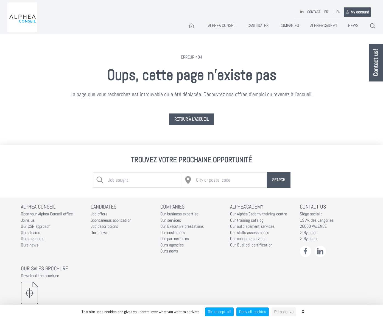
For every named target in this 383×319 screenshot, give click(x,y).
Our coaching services (248, 239)
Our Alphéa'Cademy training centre (258, 214)
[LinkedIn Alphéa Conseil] (320, 251)
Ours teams (30, 232)
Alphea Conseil (222, 25)
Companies (289, 25)
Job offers (99, 214)
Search (278, 180)
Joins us (28, 220)
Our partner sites (174, 239)
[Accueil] (191, 26)
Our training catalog (246, 220)
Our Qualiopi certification (251, 245)
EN (338, 12)
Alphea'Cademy (323, 25)
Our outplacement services (252, 226)
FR (326, 12)
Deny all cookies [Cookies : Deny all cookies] (252, 312)
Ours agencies (32, 239)
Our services (170, 220)
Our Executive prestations (182, 226)
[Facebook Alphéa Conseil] (305, 251)
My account (357, 12)
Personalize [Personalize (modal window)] (283, 312)
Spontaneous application (111, 220)
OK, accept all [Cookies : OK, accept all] (219, 312)
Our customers (172, 232)
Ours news (29, 245)
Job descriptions (104, 226)
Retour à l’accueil (191, 119)
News (353, 25)
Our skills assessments (249, 232)
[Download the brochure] (52, 293)
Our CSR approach (35, 226)
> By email (309, 232)
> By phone (309, 239)
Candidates (258, 25)
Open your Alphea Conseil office (47, 214)
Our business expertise (179, 214)
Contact (313, 12)
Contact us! (376, 62)
